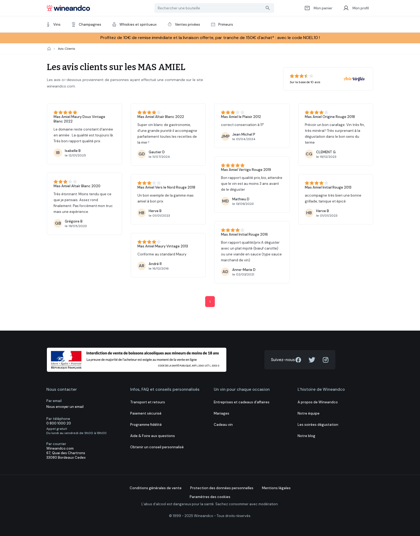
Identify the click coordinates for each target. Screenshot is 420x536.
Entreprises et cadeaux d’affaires (241, 402)
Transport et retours (147, 402)
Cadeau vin (223, 424)
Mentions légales (276, 488)
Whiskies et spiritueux (134, 24)
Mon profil (356, 8)
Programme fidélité (146, 424)
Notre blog (306, 436)
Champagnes (86, 24)
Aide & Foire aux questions (152, 436)
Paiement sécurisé (146, 413)
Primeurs (222, 24)
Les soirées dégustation (318, 424)
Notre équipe (309, 413)
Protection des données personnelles (221, 488)
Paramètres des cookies (210, 497)
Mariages (221, 413)
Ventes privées (183, 24)
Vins (53, 24)
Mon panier (318, 8)
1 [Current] (210, 302)
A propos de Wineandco (318, 402)
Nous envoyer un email (65, 406)
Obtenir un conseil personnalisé (157, 447)
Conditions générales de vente (156, 488)
